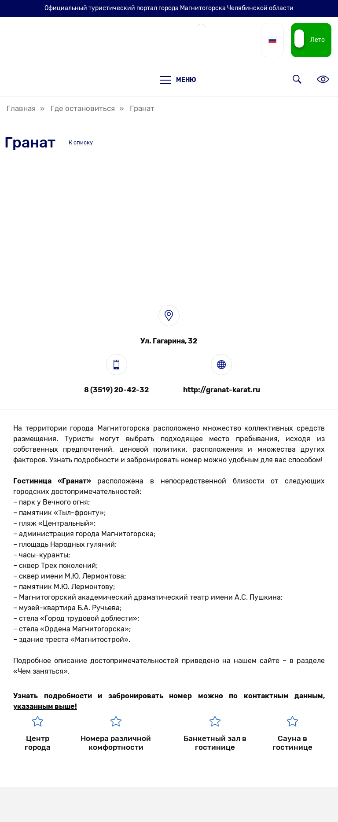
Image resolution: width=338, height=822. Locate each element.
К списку (81, 142)
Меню (178, 80)
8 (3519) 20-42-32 (116, 390)
